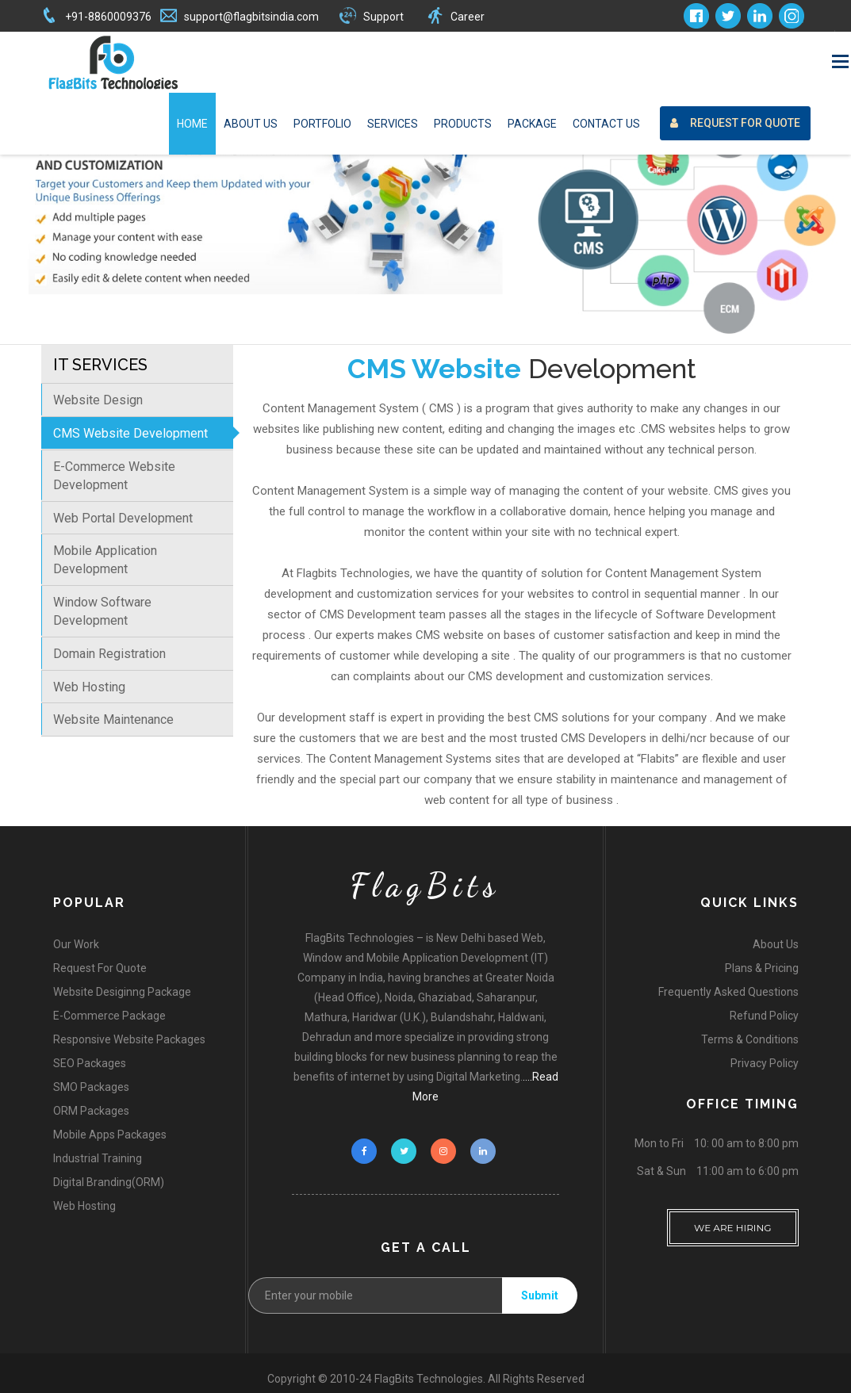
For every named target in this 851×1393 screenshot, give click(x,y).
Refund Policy (764, 1015)
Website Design (98, 400)
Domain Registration (109, 653)
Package (532, 123)
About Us (251, 123)
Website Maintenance (113, 719)
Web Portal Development (123, 518)
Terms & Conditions (750, 1039)
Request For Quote (730, 42)
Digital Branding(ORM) (108, 1182)
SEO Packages (89, 1063)
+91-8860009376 (108, 16)
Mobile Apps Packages (110, 1134)
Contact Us (606, 123)
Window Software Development (102, 611)
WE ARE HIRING (732, 1221)
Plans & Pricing (762, 968)
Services (392, 123)
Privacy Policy (764, 1063)
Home (192, 123)
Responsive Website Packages (129, 1039)
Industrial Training (97, 1158)
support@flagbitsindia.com (251, 16)
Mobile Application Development (105, 559)
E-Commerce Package (109, 1015)
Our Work (76, 944)
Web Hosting (89, 687)
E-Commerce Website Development (114, 475)
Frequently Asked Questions (728, 991)
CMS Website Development (130, 433)
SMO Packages (91, 1087)
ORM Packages (91, 1110)
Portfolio (322, 123)
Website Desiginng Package (122, 991)
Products (463, 123)
